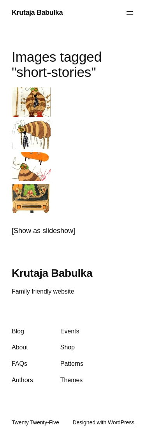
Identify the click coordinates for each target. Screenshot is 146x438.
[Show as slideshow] (43, 231)
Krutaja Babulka (37, 12)
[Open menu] (129, 13)
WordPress (121, 422)
